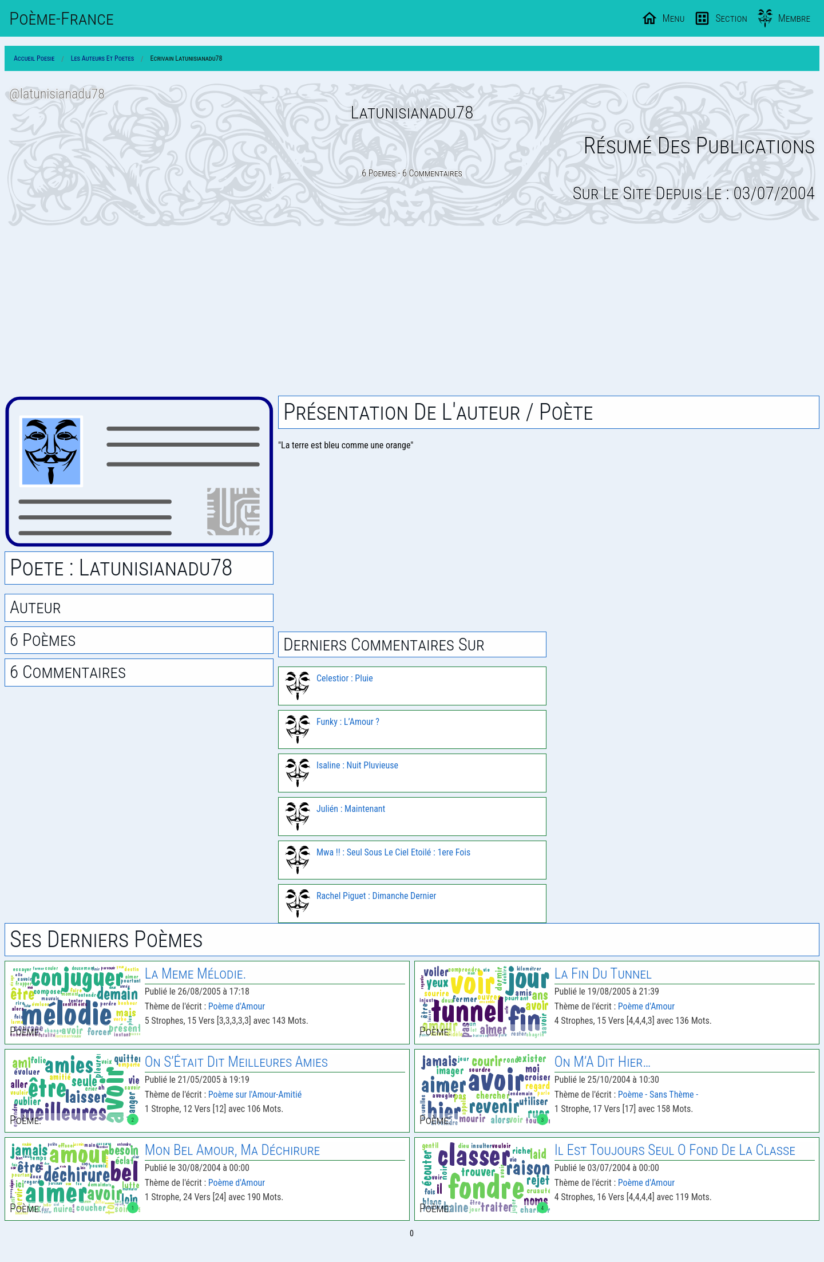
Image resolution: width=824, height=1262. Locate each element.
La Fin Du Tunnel (603, 973)
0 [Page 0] (412, 1233)
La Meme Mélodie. (196, 973)
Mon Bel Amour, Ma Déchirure (232, 1150)
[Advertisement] (412, 311)
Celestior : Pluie (344, 678)
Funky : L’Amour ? (347, 721)
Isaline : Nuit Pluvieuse (357, 765)
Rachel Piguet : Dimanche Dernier (376, 895)
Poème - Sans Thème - (658, 1094)
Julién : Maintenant (350, 808)
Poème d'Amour (236, 1006)
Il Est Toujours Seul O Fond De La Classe (674, 1150)
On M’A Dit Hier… (602, 1062)
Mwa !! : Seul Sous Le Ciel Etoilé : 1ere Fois (393, 852)
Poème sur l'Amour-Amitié (255, 1094)
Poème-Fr (61, 18)
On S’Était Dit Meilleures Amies (236, 1062)
